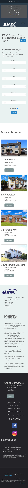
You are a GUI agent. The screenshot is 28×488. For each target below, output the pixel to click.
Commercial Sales (15, 53)
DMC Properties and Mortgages (9, 23)
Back (23, 40)
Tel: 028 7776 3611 (14, 1)
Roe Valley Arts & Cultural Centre (12, 449)
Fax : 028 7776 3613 (14, 408)
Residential (5, 53)
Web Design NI (8, 451)
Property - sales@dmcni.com (15, 412)
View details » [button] (9, 170)
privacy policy (13, 14)
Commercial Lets (8, 56)
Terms (10, 475)
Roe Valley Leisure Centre (10, 445)
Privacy (6, 475)
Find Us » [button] (10, 396)
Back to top (22, 483)
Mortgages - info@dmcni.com (16, 415)
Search (14, 112)
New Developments (17, 54)
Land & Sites (7, 54)
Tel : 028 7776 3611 (13, 405)
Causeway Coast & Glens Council (12, 447)
